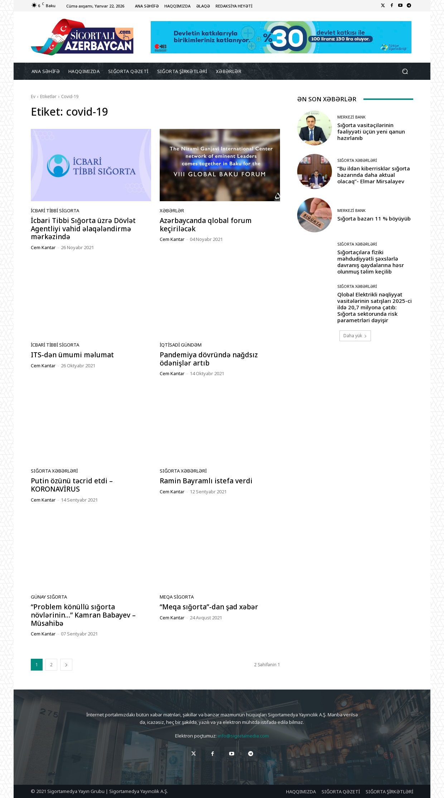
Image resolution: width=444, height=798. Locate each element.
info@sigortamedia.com (243, 735)
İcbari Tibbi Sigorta (55, 210)
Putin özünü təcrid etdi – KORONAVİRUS (72, 485)
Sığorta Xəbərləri (54, 471)
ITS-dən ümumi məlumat (72, 354)
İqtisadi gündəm (181, 345)
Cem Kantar (43, 247)
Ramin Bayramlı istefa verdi (206, 480)
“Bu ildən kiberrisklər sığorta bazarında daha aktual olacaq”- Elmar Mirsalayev (373, 175)
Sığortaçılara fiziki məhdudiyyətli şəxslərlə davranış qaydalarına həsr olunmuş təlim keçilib (370, 261)
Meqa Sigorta (177, 597)
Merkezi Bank (351, 117)
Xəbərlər (172, 210)
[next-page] (66, 665)
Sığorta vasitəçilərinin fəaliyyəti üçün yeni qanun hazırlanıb (371, 131)
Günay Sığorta (49, 597)
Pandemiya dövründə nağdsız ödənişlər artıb (209, 359)
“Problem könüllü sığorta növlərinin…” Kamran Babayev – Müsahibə (83, 615)
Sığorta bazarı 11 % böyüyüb (374, 218)
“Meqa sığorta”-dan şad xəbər (209, 606)
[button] (404, 71)
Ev (33, 96)
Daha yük (355, 336)
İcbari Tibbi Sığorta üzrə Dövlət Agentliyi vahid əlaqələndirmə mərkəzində (83, 229)
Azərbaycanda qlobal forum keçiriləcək (206, 224)
